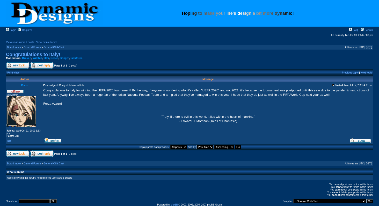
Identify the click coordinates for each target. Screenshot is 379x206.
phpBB (174, 204)
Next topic (366, 72)
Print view (13, 72)
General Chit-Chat (54, 47)
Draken (26, 58)
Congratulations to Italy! (33, 54)
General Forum (32, 47)
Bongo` (64, 58)
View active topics (46, 42)
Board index (14, 47)
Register (25, 30)
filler (46, 58)
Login (11, 30)
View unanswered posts (20, 42)
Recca (54, 58)
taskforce (76, 58)
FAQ (353, 30)
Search (367, 30)
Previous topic (350, 72)
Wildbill (37, 58)
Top (9, 141)
